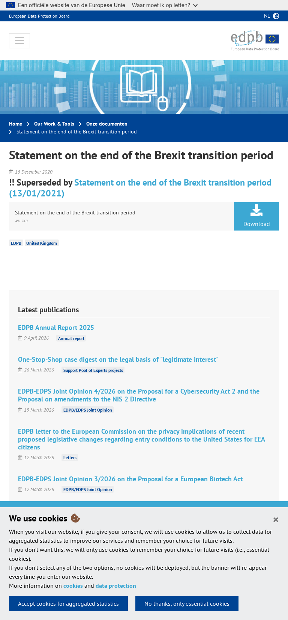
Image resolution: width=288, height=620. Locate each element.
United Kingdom (41, 243)
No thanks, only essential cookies (187, 603)
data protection (116, 585)
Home (15, 123)
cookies (73, 585)
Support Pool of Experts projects (93, 370)
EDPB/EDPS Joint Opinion (87, 410)
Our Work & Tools (54, 123)
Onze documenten (107, 123)
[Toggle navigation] (19, 40)
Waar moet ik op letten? (165, 5)
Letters (69, 457)
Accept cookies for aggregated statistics (68, 603)
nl (267, 15)
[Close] (276, 519)
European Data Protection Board (39, 16)
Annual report (71, 338)
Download (256, 216)
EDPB (16, 243)
